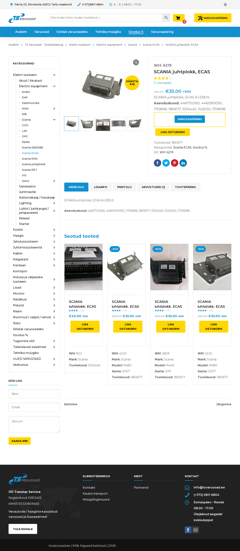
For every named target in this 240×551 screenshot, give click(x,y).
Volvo (38, 181)
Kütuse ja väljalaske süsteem (34, 279)
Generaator (27, 186)
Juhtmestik (27, 192)
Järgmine (223, 404)
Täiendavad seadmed (34, 347)
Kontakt (89, 487)
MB (24, 114)
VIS (24, 175)
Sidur (34, 323)
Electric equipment (109, 44)
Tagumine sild (34, 341)
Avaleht (14, 44)
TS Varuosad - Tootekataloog (44, 44)
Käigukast (34, 259)
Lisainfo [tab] (100, 187)
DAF (25, 97)
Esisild (34, 230)
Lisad (34, 288)
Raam (34, 311)
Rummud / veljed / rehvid (34, 317)
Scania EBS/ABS (32, 147)
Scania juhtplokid (33, 164)
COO (25, 125)
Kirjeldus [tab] (76, 187)
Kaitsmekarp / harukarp (37, 197)
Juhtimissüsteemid (34, 248)
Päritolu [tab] (124, 187)
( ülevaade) (163, 83)
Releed (24, 218)
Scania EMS (30, 158)
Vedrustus (34, 365)
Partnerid (141, 487)
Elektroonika (30, 103)
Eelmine (70, 404)
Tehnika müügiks (26, 353)
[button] (136, 62)
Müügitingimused (96, 499)
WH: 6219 (166, 152)
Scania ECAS (151, 44)
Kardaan (34, 265)
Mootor (34, 294)
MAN (38, 109)
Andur (26, 92)
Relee (26, 142)
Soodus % (20, 335)
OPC (25, 136)
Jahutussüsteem (34, 242)
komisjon (20, 271)
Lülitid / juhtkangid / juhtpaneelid (37, 211)
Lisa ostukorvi (173, 132)
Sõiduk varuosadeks (28, 329)
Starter (24, 224)
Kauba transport (95, 493)
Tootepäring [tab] (185, 187)
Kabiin (34, 253)
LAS (24, 131)
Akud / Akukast (30, 80)
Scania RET (29, 169)
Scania (132, 44)
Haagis (34, 236)
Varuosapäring (190, 119)
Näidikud (34, 300)
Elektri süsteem (79, 44)
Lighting (37, 203)
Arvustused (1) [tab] (153, 187)
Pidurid (34, 305)
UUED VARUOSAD (34, 359)
